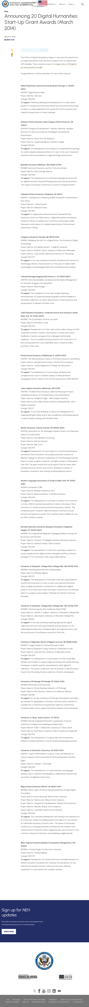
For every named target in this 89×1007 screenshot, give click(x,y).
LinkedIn (54, 991)
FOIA (8, 1000)
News (71, 4)
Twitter (12, 50)
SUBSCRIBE (9, 931)
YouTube (43, 991)
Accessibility (53, 1000)
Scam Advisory (78, 1002)
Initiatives (51, 4)
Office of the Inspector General (35, 1000)
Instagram (49, 991)
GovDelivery (59, 991)
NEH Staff (10, 40)
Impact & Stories (36, 4)
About (62, 4)
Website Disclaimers (12, 1002)
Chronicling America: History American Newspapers (27, 977)
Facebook (12, 55)
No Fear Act (16, 1000)
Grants (25, 4)
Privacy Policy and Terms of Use (71, 1000)
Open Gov (25, 1002)
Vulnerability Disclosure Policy (59, 1002)
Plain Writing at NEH (38, 1002)
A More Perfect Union (66, 977)
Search (82, 4)
